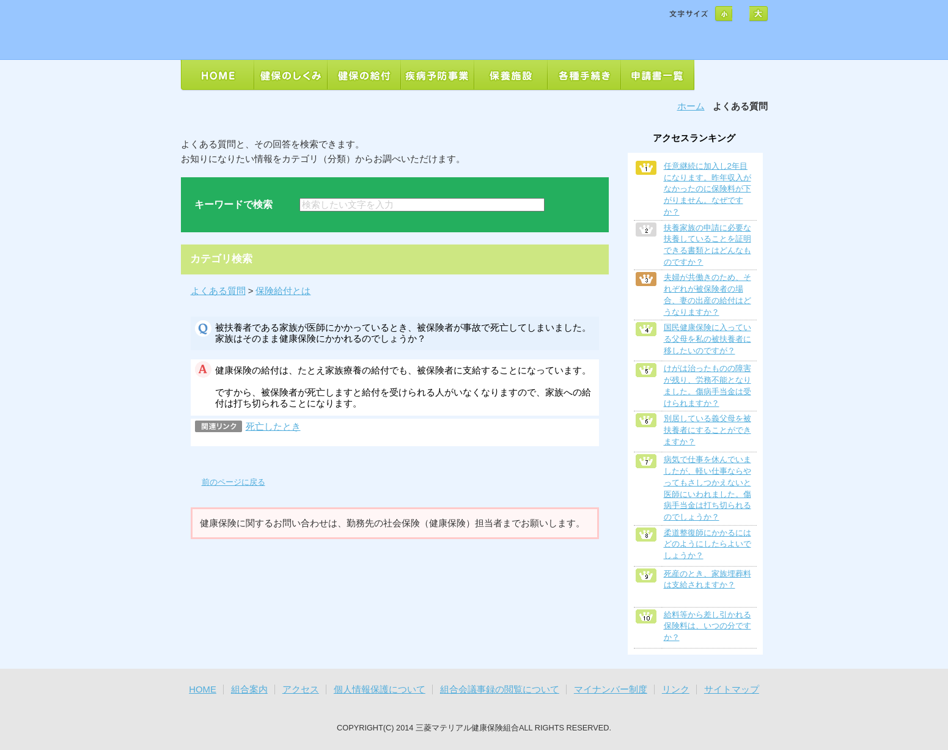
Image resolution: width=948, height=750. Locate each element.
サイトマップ (731, 689)
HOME (202, 689)
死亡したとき (273, 427)
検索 (576, 204)
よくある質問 (218, 291)
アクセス (300, 689)
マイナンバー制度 (610, 689)
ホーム (691, 106)
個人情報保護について (379, 689)
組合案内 (249, 689)
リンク (675, 689)
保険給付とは (282, 291)
